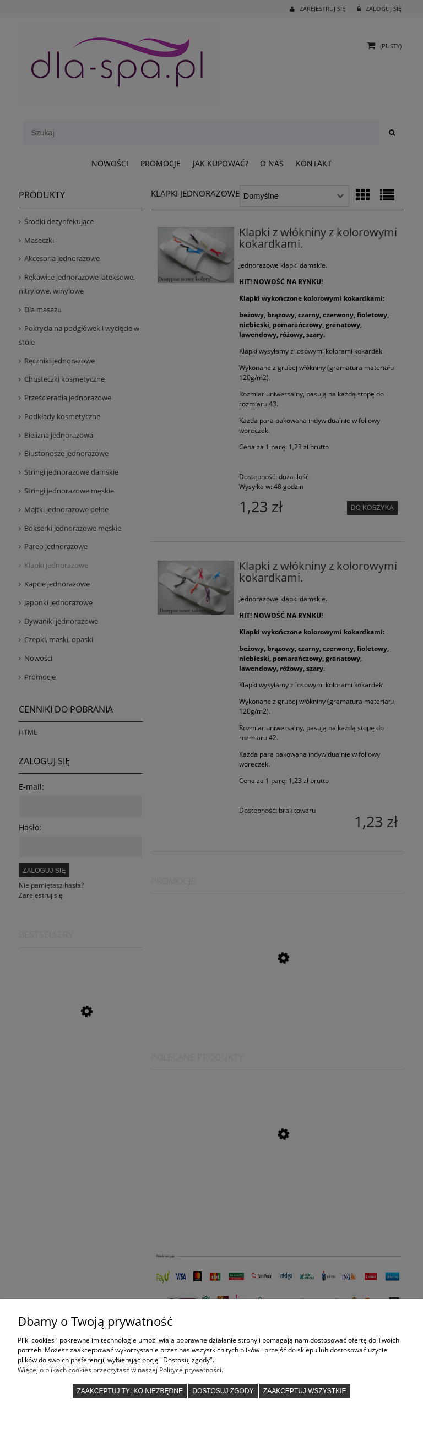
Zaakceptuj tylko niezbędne (130, 1391)
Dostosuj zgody (222, 1391)
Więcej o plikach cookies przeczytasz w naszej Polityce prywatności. (120, 1369)
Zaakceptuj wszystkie (304, 1391)
